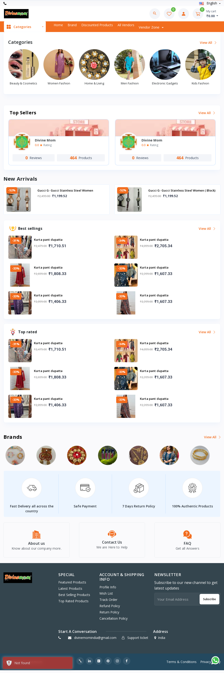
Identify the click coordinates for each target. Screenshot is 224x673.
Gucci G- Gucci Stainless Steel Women (65, 190)
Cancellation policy (113, 621)
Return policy (109, 614)
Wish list (106, 596)
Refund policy (109, 608)
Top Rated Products (73, 604)
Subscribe (209, 602)
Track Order (108, 602)
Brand (72, 25)
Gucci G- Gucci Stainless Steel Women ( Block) (181, 190)
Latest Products (70, 591)
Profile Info (107, 589)
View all (208, 42)
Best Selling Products (74, 597)
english (208, 3)
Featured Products (72, 585)
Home (58, 25)
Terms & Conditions (181, 664)
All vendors (126, 25)
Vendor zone (149, 27)
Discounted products (97, 25)
